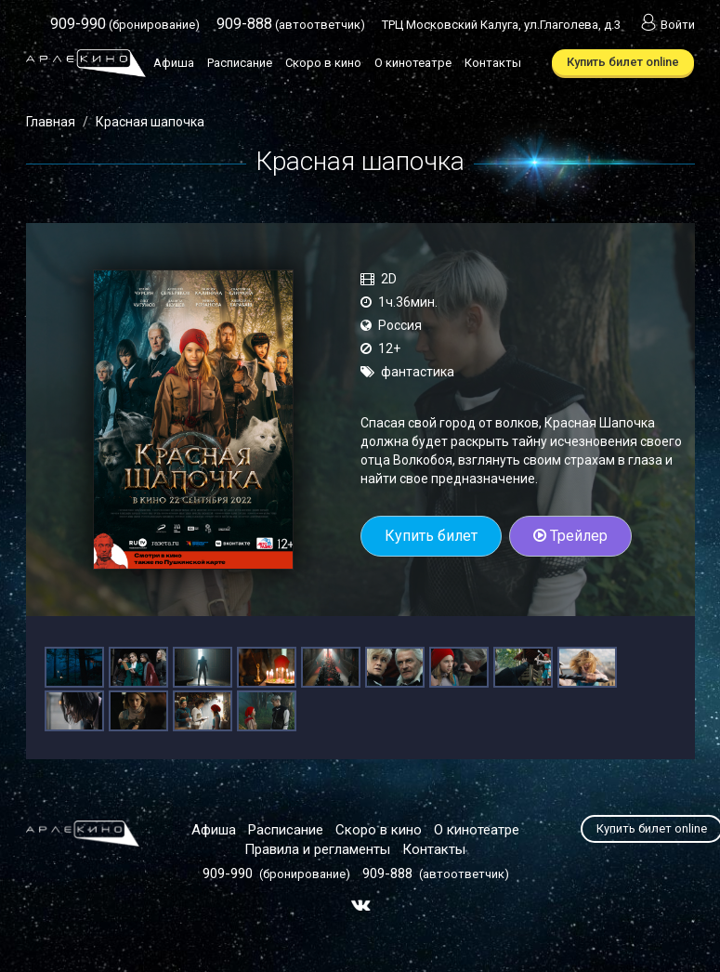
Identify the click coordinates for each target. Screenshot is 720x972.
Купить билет (431, 536)
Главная (50, 121)
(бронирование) (125, 25)
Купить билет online (623, 62)
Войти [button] (666, 25)
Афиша (173, 63)
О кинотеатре (413, 63)
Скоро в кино (323, 63)
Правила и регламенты (317, 849)
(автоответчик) (290, 25)
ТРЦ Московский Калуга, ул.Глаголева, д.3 (501, 25)
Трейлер (570, 536)
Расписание (239, 63)
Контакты (493, 63)
